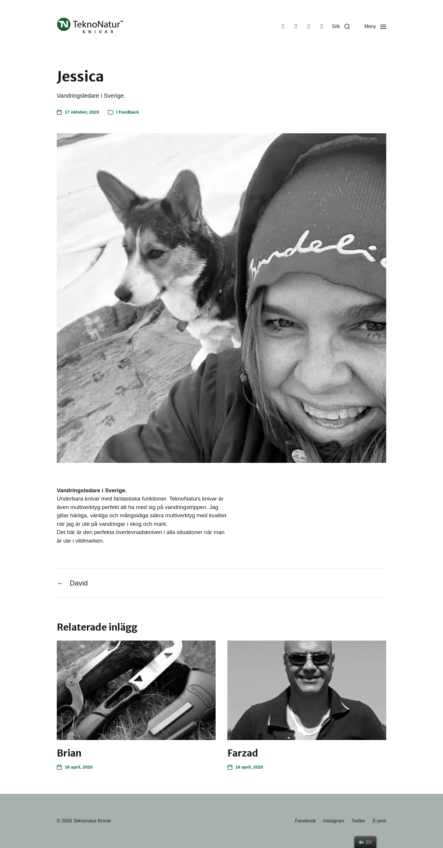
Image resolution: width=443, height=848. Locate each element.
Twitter (358, 820)
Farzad (242, 753)
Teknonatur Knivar (92, 820)
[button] (340, 26)
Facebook (305, 820)
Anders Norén (151, 820)
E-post (379, 820)
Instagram (333, 820)
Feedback (129, 111)
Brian (69, 753)
